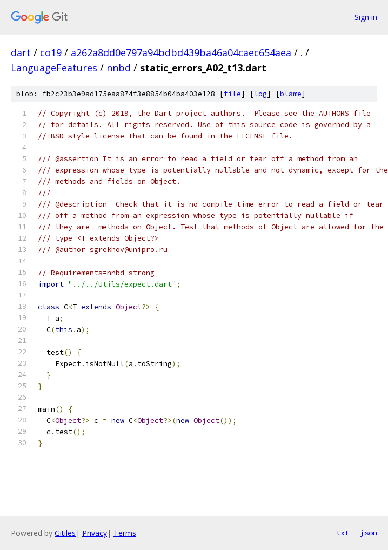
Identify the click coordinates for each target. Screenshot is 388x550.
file (232, 93)
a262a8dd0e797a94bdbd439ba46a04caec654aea (181, 52)
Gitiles (65, 533)
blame (291, 93)
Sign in (365, 17)
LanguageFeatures (54, 67)
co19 (51, 52)
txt (342, 533)
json (368, 533)
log (260, 93)
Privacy (94, 533)
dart (21, 52)
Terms (124, 533)
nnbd (118, 67)
